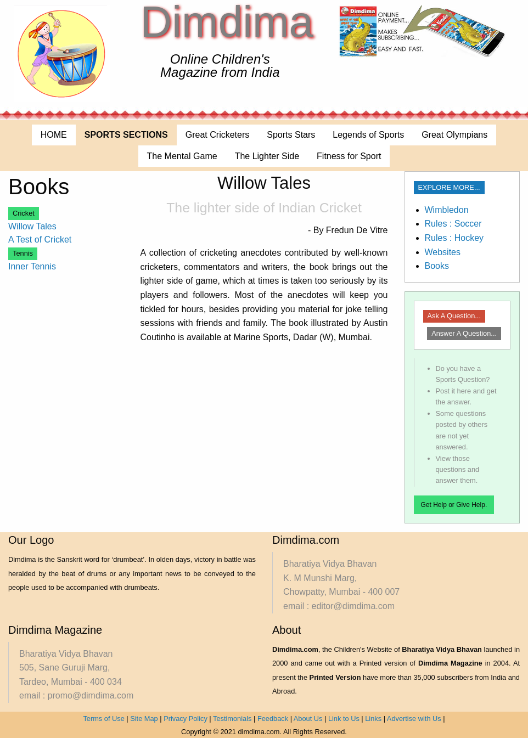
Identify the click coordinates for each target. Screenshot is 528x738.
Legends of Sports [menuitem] (368, 134)
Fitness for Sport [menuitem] (349, 156)
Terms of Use (103, 718)
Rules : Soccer (453, 223)
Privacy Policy (185, 718)
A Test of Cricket (39, 239)
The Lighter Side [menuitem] (267, 156)
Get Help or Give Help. (454, 505)
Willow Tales (32, 226)
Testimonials (232, 718)
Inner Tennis (32, 266)
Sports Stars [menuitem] (291, 134)
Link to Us (344, 718)
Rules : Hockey (454, 238)
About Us (308, 718)
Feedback (272, 718)
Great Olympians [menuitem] (454, 134)
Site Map (144, 718)
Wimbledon (447, 210)
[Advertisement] (334, 429)
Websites (443, 252)
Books (437, 266)
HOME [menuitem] (54, 134)
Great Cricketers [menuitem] (217, 134)
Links (373, 718)
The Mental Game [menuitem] (182, 156)
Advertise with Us (414, 718)
